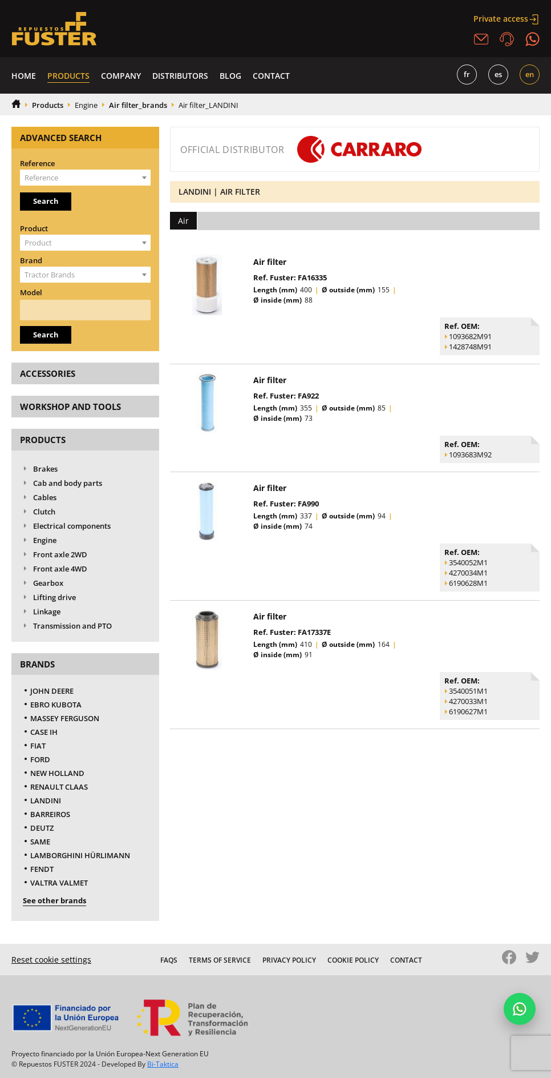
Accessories (47, 373)
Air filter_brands (138, 105)
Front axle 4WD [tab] (53, 569)
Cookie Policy (353, 960)
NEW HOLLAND (57, 773)
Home (23, 75)
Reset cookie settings (51, 959)
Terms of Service (220, 960)
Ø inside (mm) (277, 300)
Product (34, 228)
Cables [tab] (37, 497)
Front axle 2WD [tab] (53, 554)
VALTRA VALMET (59, 883)
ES (498, 74)
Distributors (180, 75)
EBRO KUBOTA (56, 704)
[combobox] (85, 178)
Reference (37, 163)
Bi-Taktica (163, 1064)
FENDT (42, 869)
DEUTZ (42, 828)
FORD (40, 759)
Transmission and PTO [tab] (65, 626)
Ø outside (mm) (348, 290)
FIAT (38, 746)
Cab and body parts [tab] (60, 483)
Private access (506, 18)
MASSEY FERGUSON (64, 718)
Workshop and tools (70, 406)
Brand (31, 260)
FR (467, 74)
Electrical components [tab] (65, 526)
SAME (40, 841)
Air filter (269, 261)
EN (529, 74)
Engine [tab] (37, 540)
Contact (271, 75)
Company (121, 75)
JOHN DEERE (52, 691)
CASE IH (44, 732)
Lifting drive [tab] (47, 597)
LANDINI (45, 800)
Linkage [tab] (39, 612)
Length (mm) (275, 290)
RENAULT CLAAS (59, 787)
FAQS (168, 960)
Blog (230, 75)
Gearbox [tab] (41, 583)
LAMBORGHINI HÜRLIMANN (80, 855)
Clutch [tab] (37, 512)
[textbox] (85, 178)
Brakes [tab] (38, 469)
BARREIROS (50, 814)
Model (31, 292)
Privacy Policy (289, 960)
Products (68, 75)
